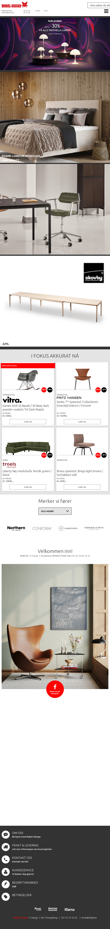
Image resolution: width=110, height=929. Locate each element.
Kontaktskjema (89, 917)
